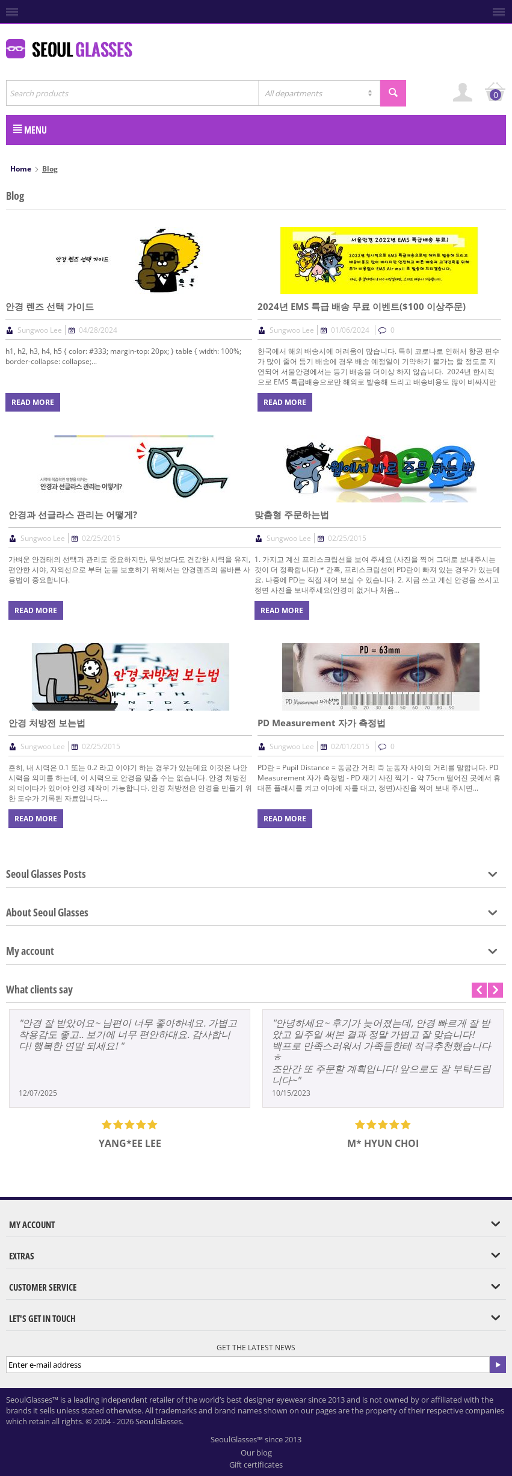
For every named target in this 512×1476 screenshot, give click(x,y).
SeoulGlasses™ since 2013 (256, 1439)
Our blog (256, 1452)
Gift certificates (256, 1464)
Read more (32, 402)
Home (20, 169)
